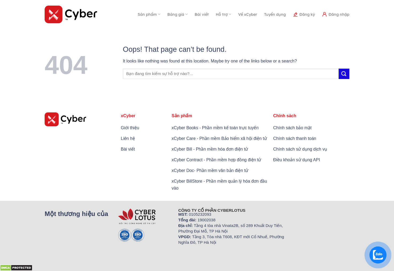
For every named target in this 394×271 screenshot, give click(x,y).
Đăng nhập (335, 14)
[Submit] (344, 74)
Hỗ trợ (223, 14)
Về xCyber (247, 14)
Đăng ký (304, 14)
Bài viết (202, 14)
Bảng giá (177, 14)
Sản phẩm (149, 14)
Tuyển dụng (275, 14)
